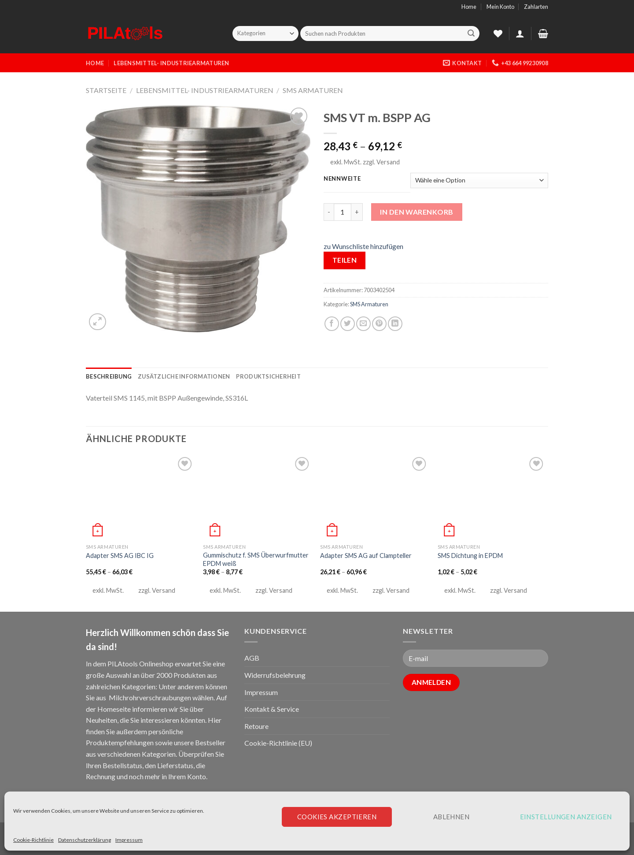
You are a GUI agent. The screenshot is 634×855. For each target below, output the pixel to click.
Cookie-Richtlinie (33, 839)
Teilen (344, 260)
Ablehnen (451, 817)
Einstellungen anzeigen (566, 817)
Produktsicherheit (268, 376)
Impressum (129, 839)
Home (468, 6)
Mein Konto (500, 6)
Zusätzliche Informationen (184, 376)
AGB (251, 658)
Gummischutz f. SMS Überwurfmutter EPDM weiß (256, 559)
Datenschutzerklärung (84, 839)
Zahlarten (536, 6)
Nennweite (342, 179)
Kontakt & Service (271, 709)
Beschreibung (109, 376)
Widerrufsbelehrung (275, 675)
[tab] (109, 376)
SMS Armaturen (313, 90)
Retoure (256, 726)
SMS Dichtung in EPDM (470, 555)
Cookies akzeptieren (337, 817)
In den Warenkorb (416, 212)
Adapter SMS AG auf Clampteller (366, 555)
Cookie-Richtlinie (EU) (278, 743)
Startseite (106, 90)
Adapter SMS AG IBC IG (120, 555)
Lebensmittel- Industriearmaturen (171, 63)
